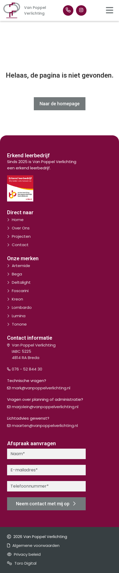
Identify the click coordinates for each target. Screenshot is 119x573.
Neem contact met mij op (45, 503)
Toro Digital (21, 563)
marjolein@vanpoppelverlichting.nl (45, 406)
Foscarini (20, 290)
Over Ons (21, 228)
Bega (17, 274)
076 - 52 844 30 (27, 369)
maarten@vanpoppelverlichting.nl (45, 425)
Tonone (19, 324)
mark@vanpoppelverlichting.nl (41, 388)
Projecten (21, 236)
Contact (20, 244)
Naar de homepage (60, 103)
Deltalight (21, 282)
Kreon (17, 299)
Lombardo (22, 307)
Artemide (21, 265)
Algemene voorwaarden (33, 545)
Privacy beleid (24, 554)
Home (18, 219)
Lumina (18, 316)
